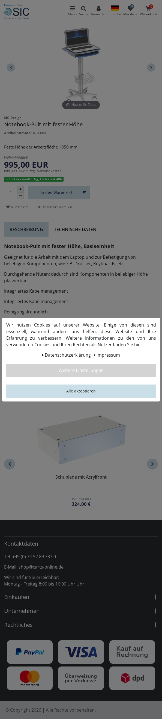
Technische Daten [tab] (75, 229)
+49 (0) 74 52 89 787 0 (34, 557)
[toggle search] (83, 11)
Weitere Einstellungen (81, 370)
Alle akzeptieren (81, 391)
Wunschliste (17, 207)
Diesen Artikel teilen (55, 207)
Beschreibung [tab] (26, 229)
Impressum (107, 355)
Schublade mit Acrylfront (81, 477)
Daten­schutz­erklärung (66, 355)
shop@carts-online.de (41, 567)
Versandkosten (49, 170)
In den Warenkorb (63, 192)
